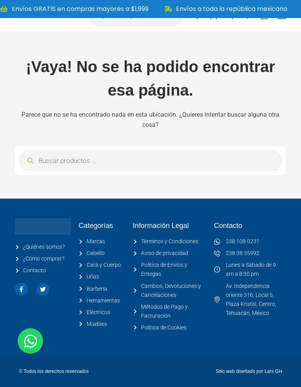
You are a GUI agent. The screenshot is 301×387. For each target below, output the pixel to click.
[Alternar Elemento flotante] (30, 341)
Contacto (228, 226)
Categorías (95, 226)
